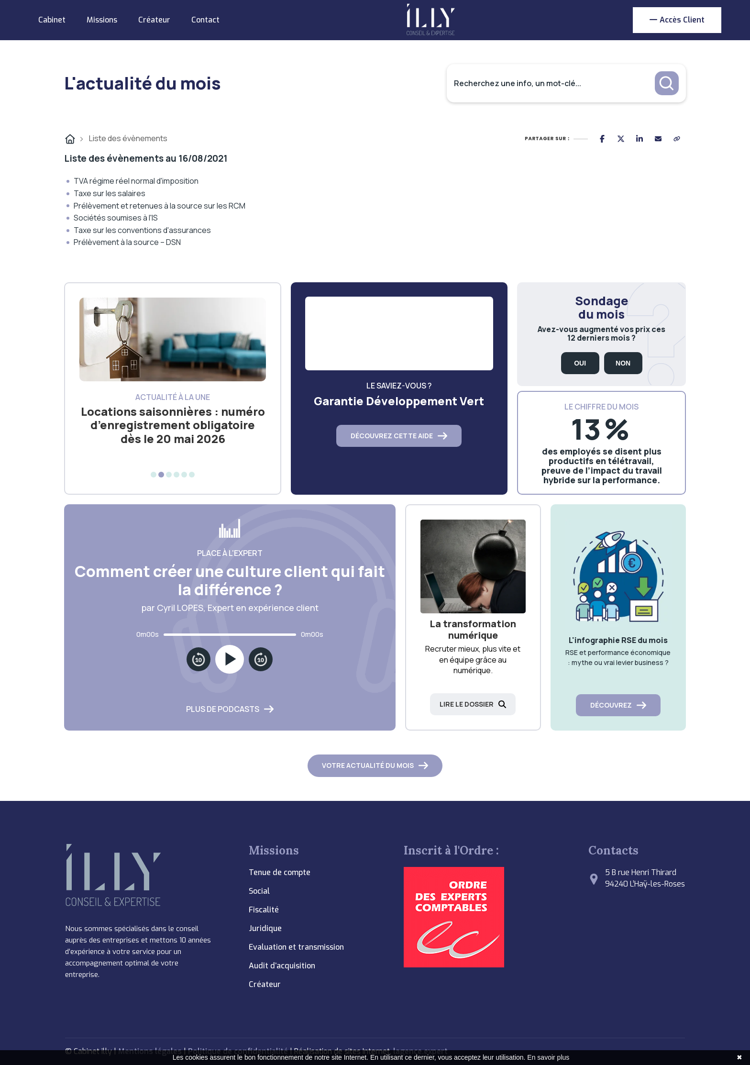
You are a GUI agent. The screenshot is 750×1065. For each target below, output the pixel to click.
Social (259, 891)
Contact (205, 20)
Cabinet (52, 20)
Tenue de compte (279, 872)
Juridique (265, 928)
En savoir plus (548, 1057)
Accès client (677, 20)
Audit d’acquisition (282, 966)
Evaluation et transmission (296, 947)
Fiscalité (264, 910)
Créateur (154, 20)
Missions (102, 20)
